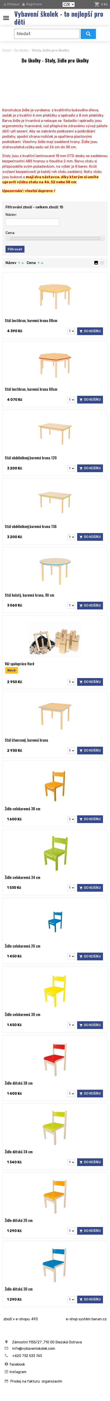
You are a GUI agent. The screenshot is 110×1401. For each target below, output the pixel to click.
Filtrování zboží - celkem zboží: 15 (34, 207)
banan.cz (99, 1319)
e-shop (72, 1319)
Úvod (6, 50)
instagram (17, 1372)
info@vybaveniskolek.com (33, 1349)
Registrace (34, 4)
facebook (17, 1365)
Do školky (21, 50)
